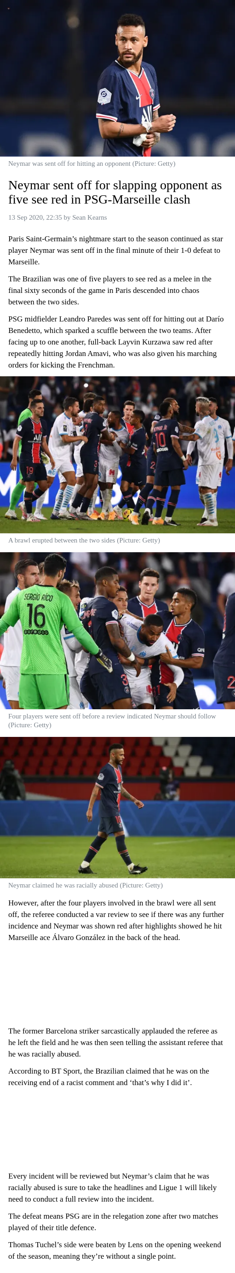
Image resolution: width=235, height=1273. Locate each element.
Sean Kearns (89, 217)
